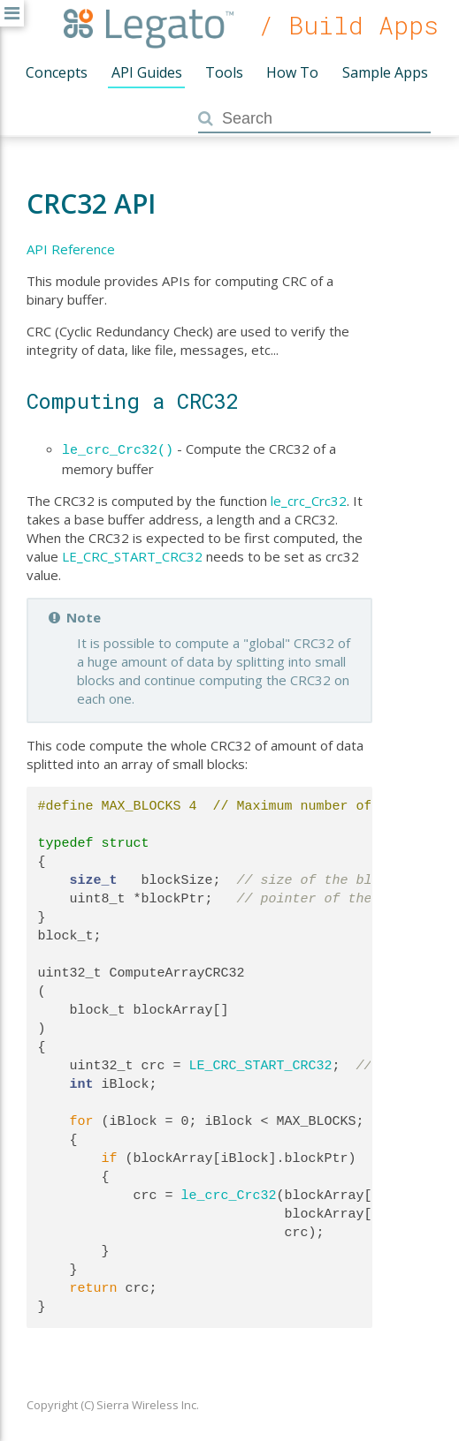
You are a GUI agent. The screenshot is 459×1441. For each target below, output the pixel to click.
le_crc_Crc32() (117, 448)
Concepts (57, 72)
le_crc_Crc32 (309, 499)
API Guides (146, 72)
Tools (224, 72)
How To (292, 72)
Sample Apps (385, 72)
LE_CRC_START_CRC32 (132, 554)
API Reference (71, 249)
